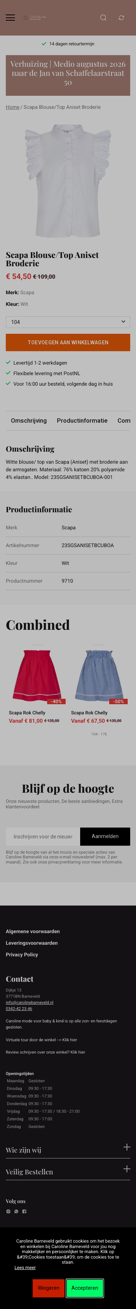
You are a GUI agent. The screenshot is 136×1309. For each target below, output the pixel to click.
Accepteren (84, 1288)
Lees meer (25, 1268)
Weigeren (48, 1288)
